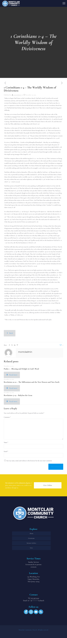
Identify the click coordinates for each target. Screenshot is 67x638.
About (31, 533)
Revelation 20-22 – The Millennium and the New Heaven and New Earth (31, 382)
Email (6, 451)
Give (31, 548)
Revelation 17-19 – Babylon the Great (18, 395)
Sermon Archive (31, 543)
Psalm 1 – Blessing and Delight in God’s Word (21, 369)
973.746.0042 (35, 598)
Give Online (47, 485)
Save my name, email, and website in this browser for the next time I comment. (29, 461)
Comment (7, 417)
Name (6, 442)
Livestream (31, 538)
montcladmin (17, 95)
